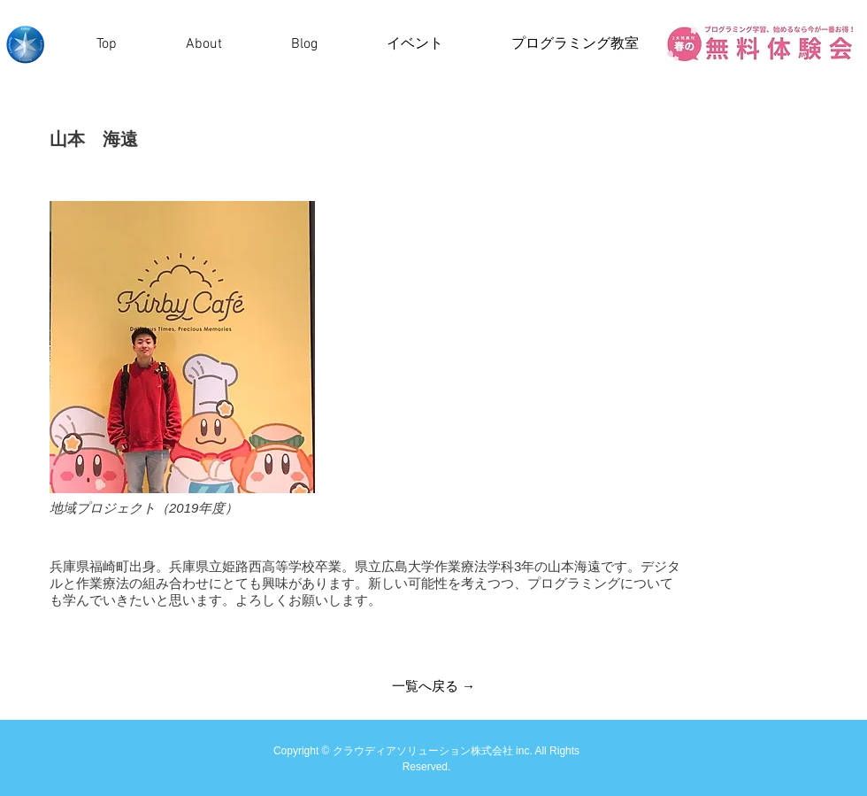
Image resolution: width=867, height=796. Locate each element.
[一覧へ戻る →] (433, 685)
